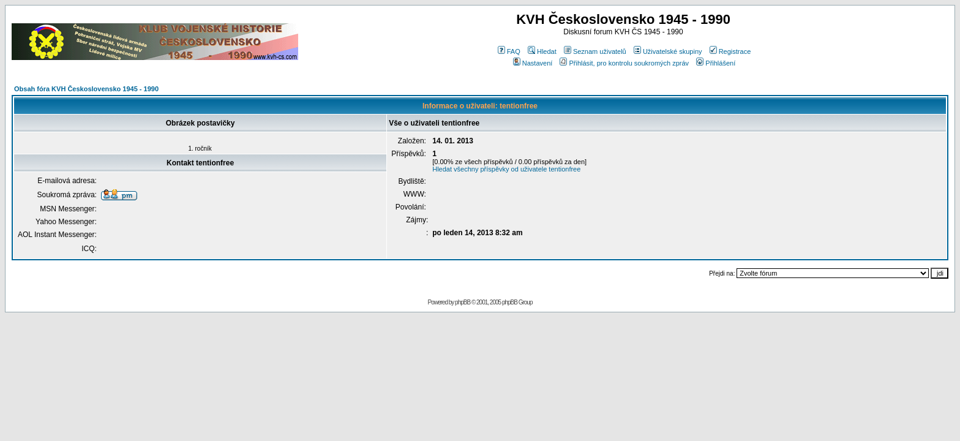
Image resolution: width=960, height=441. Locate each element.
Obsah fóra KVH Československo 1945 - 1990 (86, 88)
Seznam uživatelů (595, 51)
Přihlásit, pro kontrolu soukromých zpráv (624, 63)
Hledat (542, 51)
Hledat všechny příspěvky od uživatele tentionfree (506, 169)
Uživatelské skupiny (668, 51)
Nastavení (533, 63)
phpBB (462, 302)
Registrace (730, 51)
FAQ (509, 51)
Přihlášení (715, 63)
